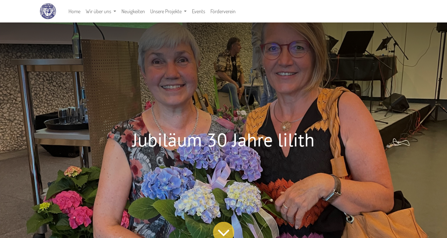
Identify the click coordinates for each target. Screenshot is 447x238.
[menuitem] (74, 11)
